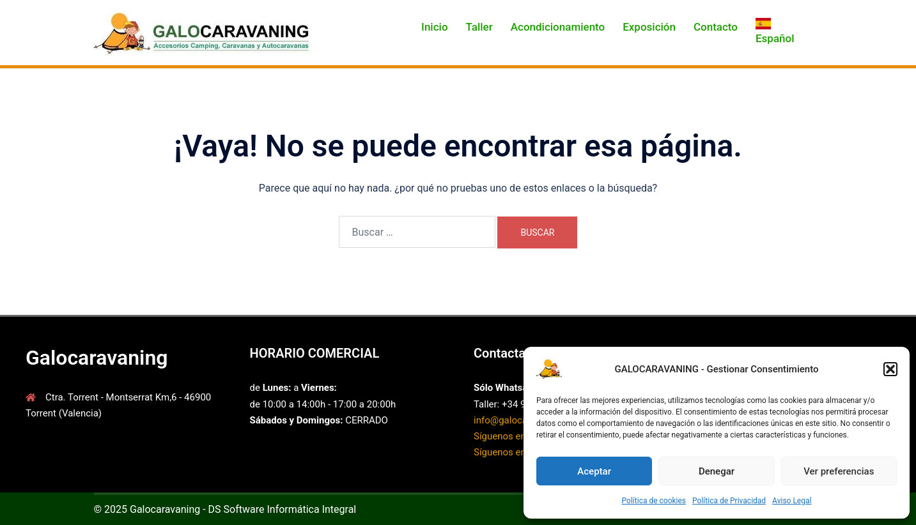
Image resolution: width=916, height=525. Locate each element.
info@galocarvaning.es (522, 420)
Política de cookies (654, 500)
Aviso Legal (791, 500)
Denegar (716, 471)
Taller (479, 26)
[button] (890, 369)
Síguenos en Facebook (522, 436)
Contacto (716, 26)
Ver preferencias (838, 471)
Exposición (649, 26)
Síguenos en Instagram (522, 452)
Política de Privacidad (729, 500)
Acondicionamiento (558, 26)
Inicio (434, 26)
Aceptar (594, 471)
